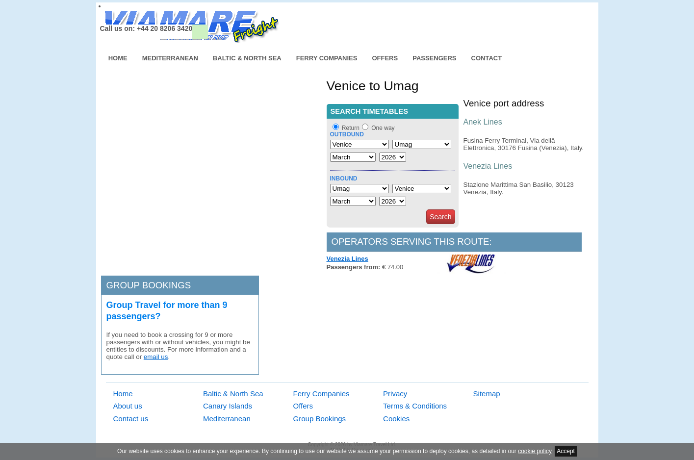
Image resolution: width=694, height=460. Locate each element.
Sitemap (486, 393)
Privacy (395, 393)
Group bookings (148, 285)
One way (382, 128)
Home (118, 58)
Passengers (434, 58)
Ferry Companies (327, 58)
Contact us (131, 418)
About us (127, 406)
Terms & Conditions (415, 406)
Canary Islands (227, 406)
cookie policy (535, 451)
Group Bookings (319, 418)
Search (440, 217)
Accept (566, 451)
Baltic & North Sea (247, 58)
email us (156, 356)
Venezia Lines (347, 258)
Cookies (396, 418)
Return (351, 128)
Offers (385, 58)
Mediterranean (170, 58)
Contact (486, 58)
